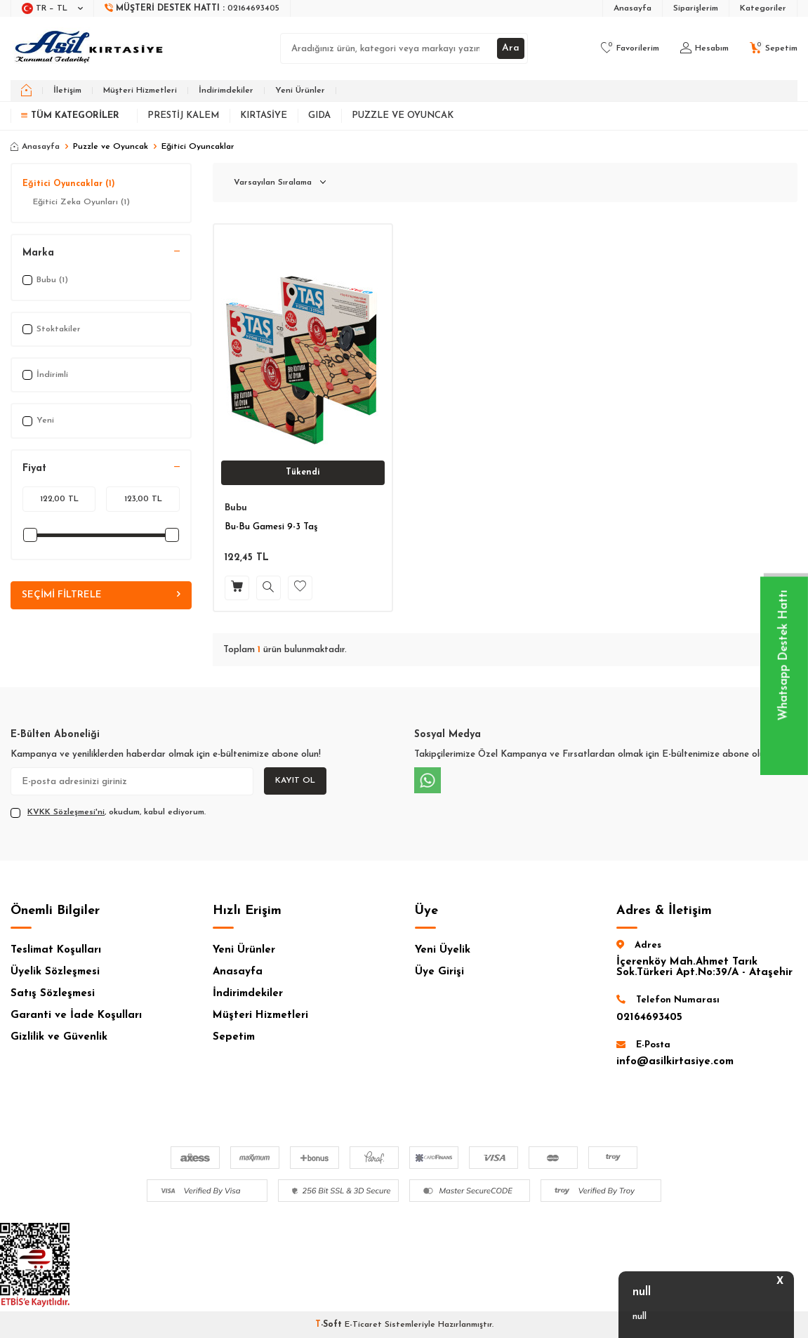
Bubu (236, 507)
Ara (510, 48)
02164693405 (649, 1017)
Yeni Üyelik (442, 950)
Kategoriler (763, 8)
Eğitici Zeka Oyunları (81, 202)
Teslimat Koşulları (56, 950)
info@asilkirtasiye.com (675, 1062)
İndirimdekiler (226, 90)
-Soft (330, 1324)
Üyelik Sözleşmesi (55, 972)
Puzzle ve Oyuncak (402, 115)
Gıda (319, 115)
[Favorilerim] (630, 48)
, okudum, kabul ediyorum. (108, 813)
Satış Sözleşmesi (53, 993)
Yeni (38, 421)
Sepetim (234, 1037)
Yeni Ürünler (300, 90)
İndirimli (45, 375)
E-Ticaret (363, 1324)
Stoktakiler (51, 329)
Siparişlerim (695, 8)
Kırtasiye (263, 115)
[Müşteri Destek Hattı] (192, 8)
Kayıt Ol (295, 780)
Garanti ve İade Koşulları (76, 1015)
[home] (26, 90)
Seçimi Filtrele (101, 595)
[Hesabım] (704, 48)
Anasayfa (632, 8)
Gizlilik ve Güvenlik (59, 1037)
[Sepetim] (773, 48)
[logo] (90, 48)
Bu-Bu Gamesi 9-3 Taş (271, 526)
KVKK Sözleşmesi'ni (66, 812)
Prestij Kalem (183, 115)
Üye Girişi (439, 972)
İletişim (67, 90)
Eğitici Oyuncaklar (68, 184)
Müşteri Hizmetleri (140, 90)
